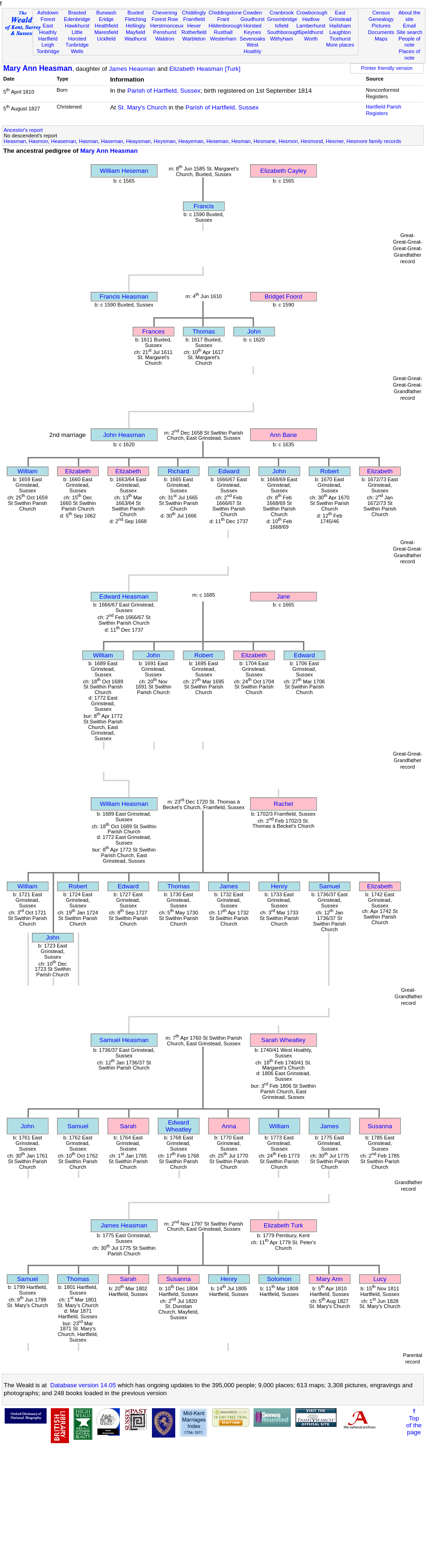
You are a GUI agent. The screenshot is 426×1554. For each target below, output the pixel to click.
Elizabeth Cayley (283, 170)
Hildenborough (225, 25)
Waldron (164, 38)
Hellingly (135, 25)
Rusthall (223, 32)
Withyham (281, 38)
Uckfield (106, 38)
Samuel (329, 886)
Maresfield (106, 32)
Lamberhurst (310, 25)
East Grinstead (340, 16)
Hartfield (47, 38)
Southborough (283, 32)
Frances (153, 331)
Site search (410, 32)
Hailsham (340, 25)
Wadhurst (135, 38)
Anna (228, 1126)
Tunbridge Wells (77, 48)
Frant (223, 19)
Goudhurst (252, 19)
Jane (283, 596)
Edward (228, 471)
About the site (410, 16)
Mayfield (135, 32)
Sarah (128, 1126)
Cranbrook (281, 12)
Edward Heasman (124, 596)
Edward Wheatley (178, 1126)
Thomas (203, 331)
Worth (310, 38)
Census (381, 12)
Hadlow (310, 19)
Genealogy (381, 19)
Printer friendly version (387, 68)
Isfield (282, 25)
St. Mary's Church (142, 107)
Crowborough (312, 12)
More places (340, 45)
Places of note (409, 54)
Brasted (77, 12)
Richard (178, 471)
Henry (279, 886)
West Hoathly (252, 48)
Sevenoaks (252, 38)
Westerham (223, 38)
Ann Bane (283, 434)
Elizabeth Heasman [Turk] (204, 68)
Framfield (194, 19)
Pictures (381, 25)
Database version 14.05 (83, 1385)
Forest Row (164, 19)
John (254, 331)
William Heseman (124, 170)
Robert (329, 471)
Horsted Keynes (252, 29)
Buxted (135, 12)
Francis (203, 206)
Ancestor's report (23, 130)
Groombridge (282, 19)
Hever (194, 25)
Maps (381, 38)
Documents (381, 32)
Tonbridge (47, 51)
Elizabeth (78, 471)
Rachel (283, 803)
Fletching (135, 19)
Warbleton (194, 38)
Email (409, 25)
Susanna (380, 1126)
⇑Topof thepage (413, 1422)
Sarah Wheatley (283, 1039)
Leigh (47, 45)
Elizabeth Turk (283, 1225)
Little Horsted (77, 35)
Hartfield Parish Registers (383, 110)
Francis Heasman (124, 296)
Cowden (252, 12)
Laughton (340, 32)
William (28, 471)
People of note (409, 42)
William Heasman (124, 803)
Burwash (106, 12)
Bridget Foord (283, 296)
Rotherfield (193, 32)
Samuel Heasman (124, 1039)
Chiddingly (194, 12)
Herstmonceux (167, 25)
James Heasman (132, 68)
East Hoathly (48, 29)
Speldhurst (310, 32)
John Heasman (124, 434)
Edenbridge (77, 19)
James (229, 886)
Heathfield (106, 25)
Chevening (164, 12)
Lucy (379, 1278)
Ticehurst (340, 38)
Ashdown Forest (48, 16)
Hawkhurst (77, 25)
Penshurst (164, 32)
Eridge (106, 19)
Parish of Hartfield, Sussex (163, 90)
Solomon (279, 1278)
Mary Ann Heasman (37, 68)
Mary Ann (329, 1278)
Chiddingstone (225, 12)
